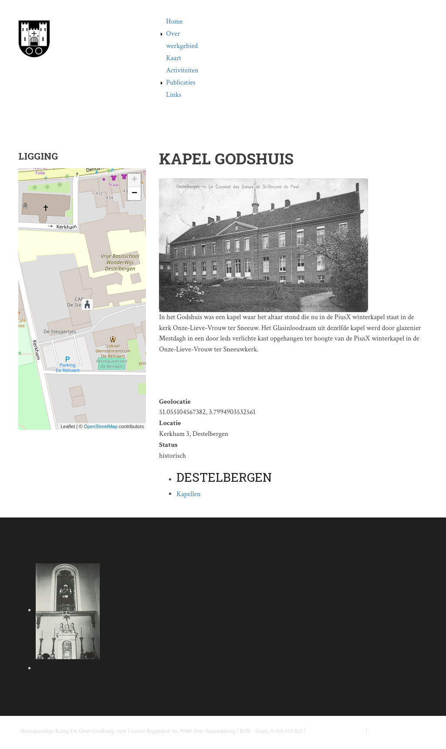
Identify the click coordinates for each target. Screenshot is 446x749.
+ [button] (134, 180)
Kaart (173, 58)
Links (173, 94)
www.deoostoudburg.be (397, 731)
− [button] (134, 193)
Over (173, 33)
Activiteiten (182, 70)
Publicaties (180, 82)
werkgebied (182, 46)
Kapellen (188, 494)
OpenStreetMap (101, 426)
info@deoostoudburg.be (336, 731)
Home (174, 21)
